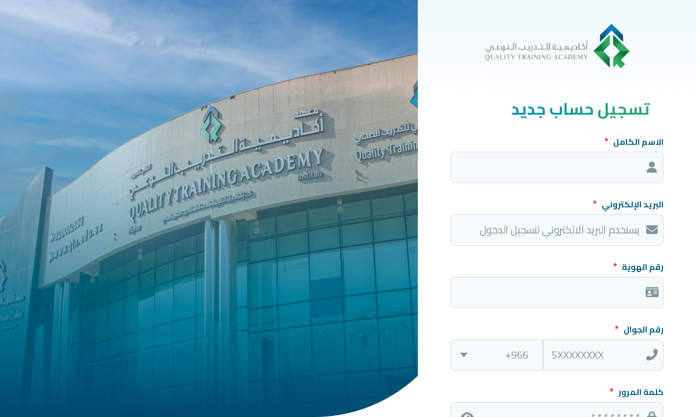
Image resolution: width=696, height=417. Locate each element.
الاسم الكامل (637, 142)
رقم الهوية (642, 267)
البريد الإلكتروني (632, 204)
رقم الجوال (643, 329)
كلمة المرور (640, 392)
